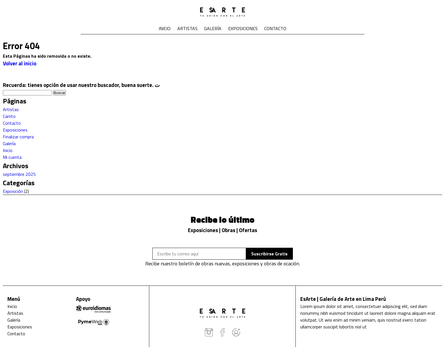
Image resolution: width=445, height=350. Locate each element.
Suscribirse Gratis (269, 253)
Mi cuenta (12, 157)
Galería (212, 28)
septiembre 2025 (19, 174)
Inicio (165, 28)
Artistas (187, 28)
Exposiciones (243, 28)
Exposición (13, 191)
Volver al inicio (19, 63)
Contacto (275, 28)
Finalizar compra (18, 136)
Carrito (9, 116)
